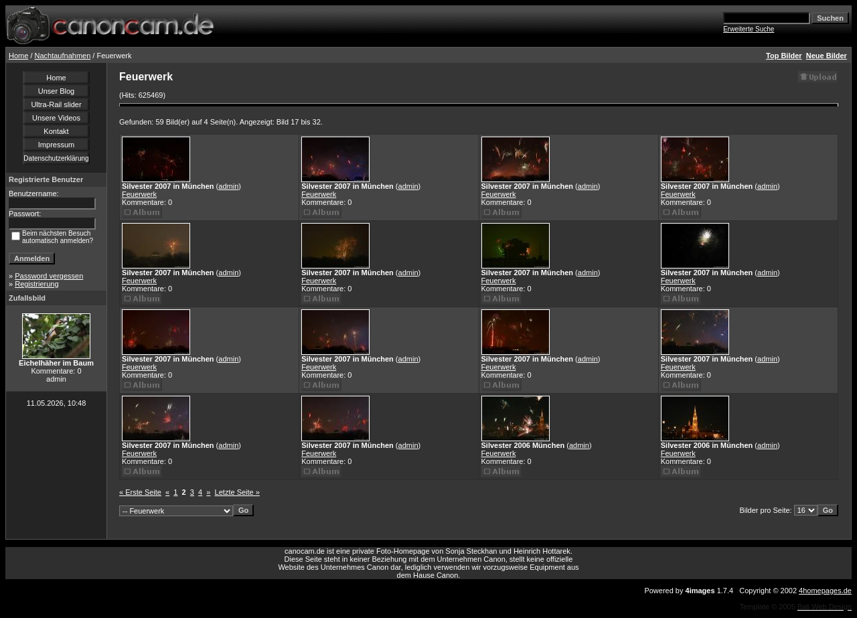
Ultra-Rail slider (56, 104)
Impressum (56, 145)
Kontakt (56, 131)
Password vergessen (49, 276)
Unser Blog (56, 91)
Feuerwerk (139, 194)
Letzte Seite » (237, 492)
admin (228, 186)
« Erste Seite (140, 492)
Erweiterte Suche (748, 29)
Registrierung (36, 284)
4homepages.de (825, 591)
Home (18, 56)
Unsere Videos (56, 118)
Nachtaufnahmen (63, 56)
